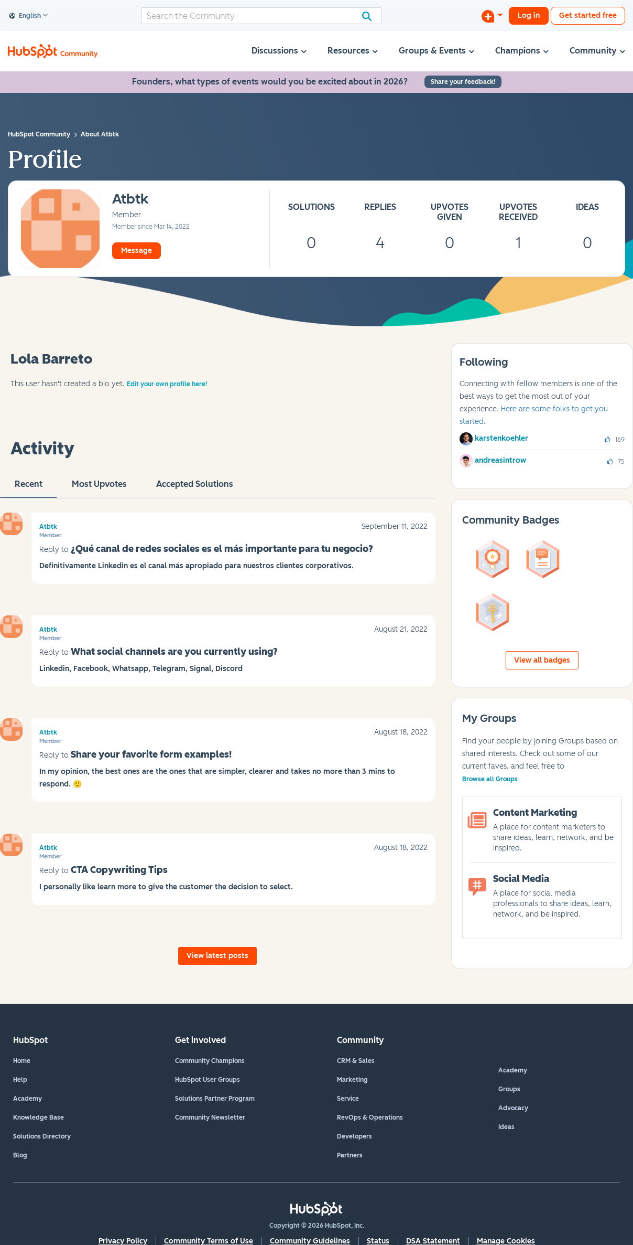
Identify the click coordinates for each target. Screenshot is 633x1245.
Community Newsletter (210, 1117)
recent (28, 488)
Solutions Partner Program (215, 1098)
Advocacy (513, 1108)
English (25, 16)
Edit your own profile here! (167, 384)
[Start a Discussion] (492, 16)
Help (20, 1079)
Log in (529, 15)
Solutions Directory (42, 1136)
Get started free (588, 15)
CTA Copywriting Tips (119, 870)
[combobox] (261, 15)
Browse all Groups (490, 779)
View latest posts (217, 955)
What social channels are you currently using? (174, 651)
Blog (20, 1155)
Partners (350, 1155)
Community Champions (210, 1061)
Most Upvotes (99, 488)
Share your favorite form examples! (151, 754)
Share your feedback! (463, 82)
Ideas (506, 1127)
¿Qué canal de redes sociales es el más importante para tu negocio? (222, 549)
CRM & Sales (356, 1061)
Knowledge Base (38, 1117)
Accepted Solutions (194, 488)
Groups (509, 1089)
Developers (354, 1136)
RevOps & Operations (370, 1117)
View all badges (542, 660)
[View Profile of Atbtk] (130, 200)
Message (136, 250)
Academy (27, 1098)
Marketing (352, 1079)
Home (21, 1061)
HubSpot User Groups (207, 1079)
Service (348, 1098)
